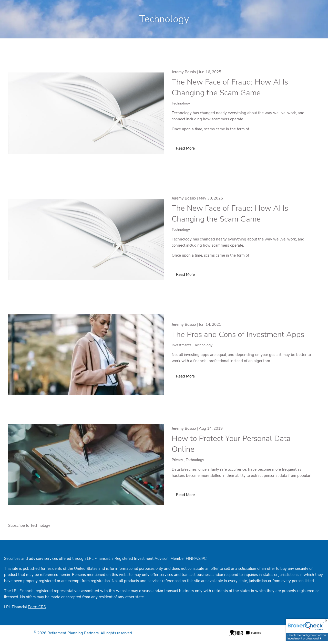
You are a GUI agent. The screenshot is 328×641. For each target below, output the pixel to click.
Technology (181, 103)
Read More (185, 148)
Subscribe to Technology (29, 525)
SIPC (202, 558)
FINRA (191, 558)
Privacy (177, 459)
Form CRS (37, 607)
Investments (181, 345)
